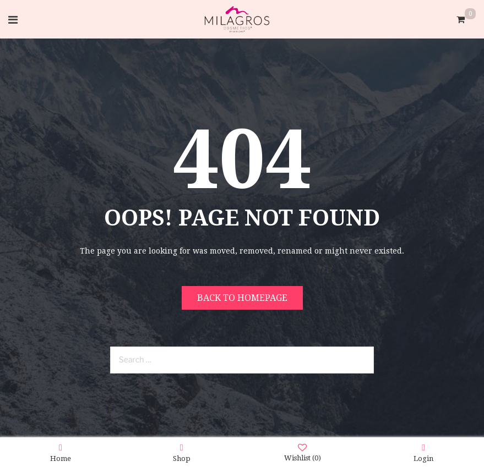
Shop (182, 453)
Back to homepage (242, 298)
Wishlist (302, 452)
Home (60, 453)
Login (423, 453)
